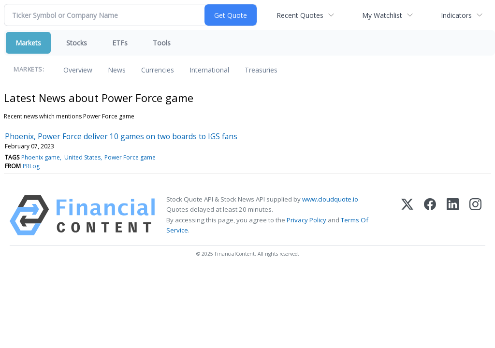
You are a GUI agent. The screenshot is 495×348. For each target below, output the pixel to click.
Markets (28, 42)
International (209, 69)
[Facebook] (430, 215)
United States (82, 157)
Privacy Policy (306, 220)
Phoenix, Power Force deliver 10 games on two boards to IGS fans (121, 136)
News (117, 69)
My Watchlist (382, 15)
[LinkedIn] (453, 215)
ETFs (120, 42)
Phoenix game (40, 157)
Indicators (456, 15)
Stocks (76, 42)
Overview (77, 69)
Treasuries (261, 69)
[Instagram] (475, 215)
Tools (162, 42)
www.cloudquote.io (330, 199)
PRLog (31, 166)
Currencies (157, 69)
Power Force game (130, 157)
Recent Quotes (300, 15)
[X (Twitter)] (407, 215)
